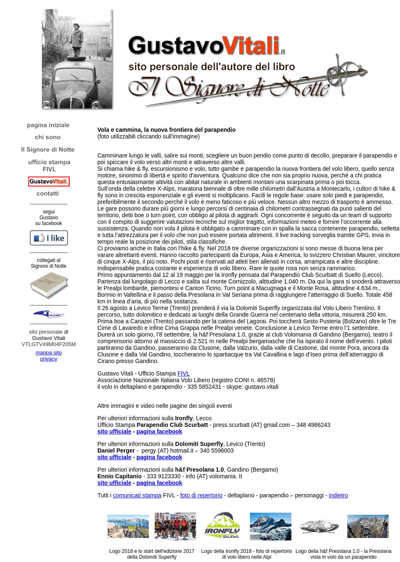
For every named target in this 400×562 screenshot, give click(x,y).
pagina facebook (159, 431)
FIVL (183, 373)
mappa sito (49, 352)
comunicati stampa (137, 495)
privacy (48, 359)
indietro (338, 495)
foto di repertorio (201, 495)
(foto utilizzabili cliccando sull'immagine (166, 133)
